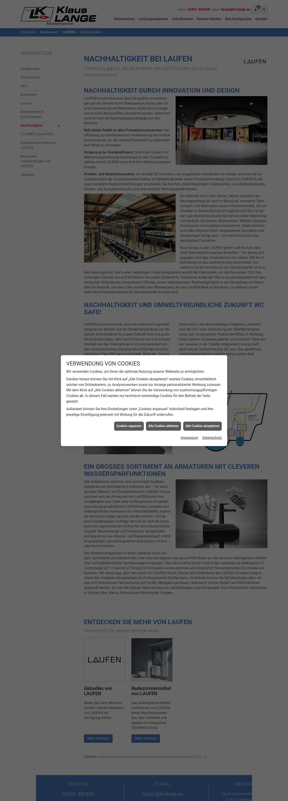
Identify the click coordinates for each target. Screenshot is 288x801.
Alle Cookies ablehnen (163, 402)
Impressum (189, 413)
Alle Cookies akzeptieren (202, 402)
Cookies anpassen (128, 402)
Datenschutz (212, 413)
